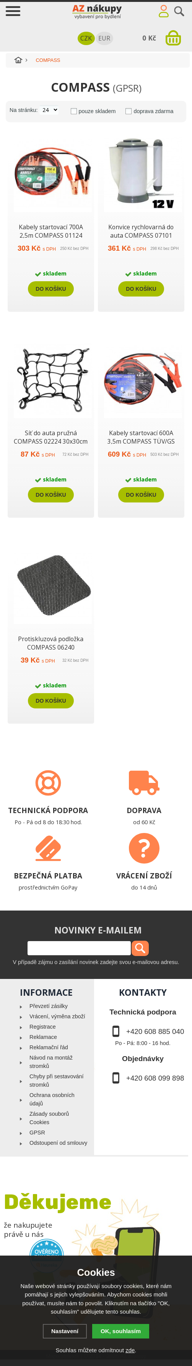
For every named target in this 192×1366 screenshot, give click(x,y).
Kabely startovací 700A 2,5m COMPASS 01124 (51, 231)
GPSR (37, 1132)
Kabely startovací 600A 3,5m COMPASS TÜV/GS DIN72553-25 (141, 441)
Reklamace (43, 1037)
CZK (86, 38)
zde (130, 1350)
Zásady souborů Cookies (49, 1118)
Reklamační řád (48, 1047)
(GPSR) (127, 87)
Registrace (42, 1027)
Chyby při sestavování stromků (56, 1080)
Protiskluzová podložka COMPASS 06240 (50, 643)
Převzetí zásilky (48, 1006)
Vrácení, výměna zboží (57, 1016)
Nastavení (64, 1331)
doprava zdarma (153, 111)
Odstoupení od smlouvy (58, 1143)
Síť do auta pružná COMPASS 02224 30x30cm (51, 437)
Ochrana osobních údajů (52, 1099)
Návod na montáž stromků (51, 1062)
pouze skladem (97, 111)
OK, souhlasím (121, 1331)
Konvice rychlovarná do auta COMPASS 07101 (141, 231)
